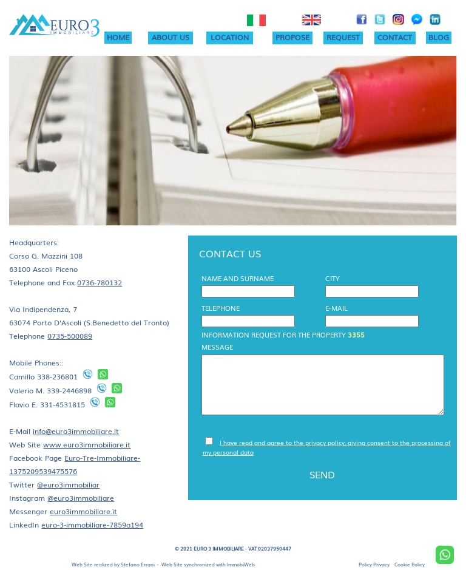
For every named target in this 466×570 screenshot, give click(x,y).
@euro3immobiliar (68, 484)
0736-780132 (99, 282)
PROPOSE (292, 37)
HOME (118, 37)
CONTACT (394, 37)
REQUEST (343, 37)
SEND (322, 474)
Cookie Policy (409, 564)
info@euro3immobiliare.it (76, 431)
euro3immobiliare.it (83, 511)
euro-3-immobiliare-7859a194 (92, 524)
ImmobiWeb (241, 564)
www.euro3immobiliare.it (86, 444)
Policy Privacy (374, 564)
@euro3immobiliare (80, 497)
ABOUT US (170, 37)
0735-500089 (69, 335)
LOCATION (230, 37)
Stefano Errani (138, 564)
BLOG (438, 37)
